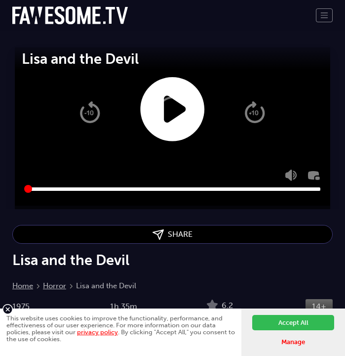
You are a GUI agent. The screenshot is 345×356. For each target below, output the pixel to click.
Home (22, 285)
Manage (293, 342)
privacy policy (97, 332)
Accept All (293, 322)
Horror (54, 285)
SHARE (172, 234)
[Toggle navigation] (324, 15)
